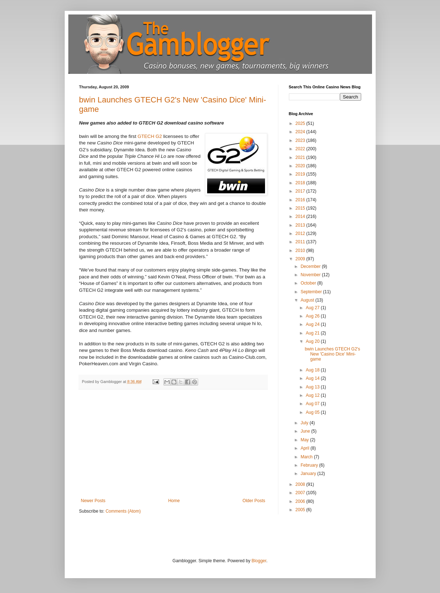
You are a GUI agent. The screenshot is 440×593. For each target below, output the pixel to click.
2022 (300, 148)
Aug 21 (313, 333)
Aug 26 (313, 316)
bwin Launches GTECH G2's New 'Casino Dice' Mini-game (332, 354)
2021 (300, 157)
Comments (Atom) (123, 511)
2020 (300, 165)
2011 (300, 241)
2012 (300, 233)
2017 (300, 191)
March (307, 456)
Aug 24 (313, 324)
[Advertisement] (173, 444)
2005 (300, 509)
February (309, 465)
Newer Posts (93, 500)
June (305, 431)
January (308, 473)
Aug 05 (313, 412)
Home (174, 500)
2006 (300, 501)
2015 (300, 208)
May (305, 439)
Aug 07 (313, 403)
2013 (300, 225)
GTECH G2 (150, 136)
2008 (300, 484)
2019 (300, 174)
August (307, 300)
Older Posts (254, 500)
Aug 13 (313, 387)
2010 (300, 250)
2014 (300, 216)
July (304, 422)
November (311, 274)
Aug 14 (313, 378)
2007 (300, 492)
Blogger (259, 560)
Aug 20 (313, 341)
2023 (300, 140)
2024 (300, 131)
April (305, 448)
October (308, 283)
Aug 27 (313, 307)
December (311, 266)
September (311, 291)
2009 (300, 258)
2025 (300, 123)
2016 (300, 199)
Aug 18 (313, 370)
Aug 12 (313, 395)
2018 (300, 182)
